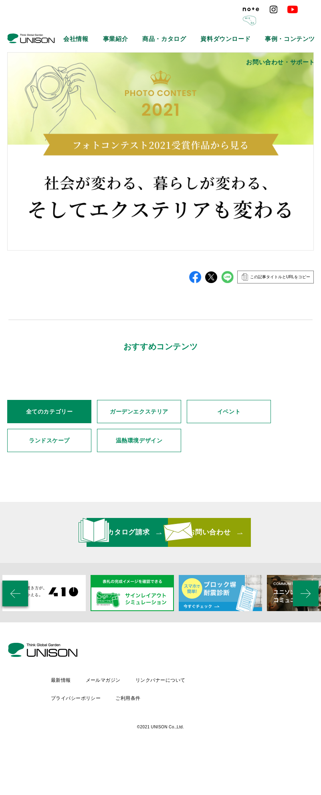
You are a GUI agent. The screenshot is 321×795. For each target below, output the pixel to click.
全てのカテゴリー (49, 485)
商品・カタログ (140, 24)
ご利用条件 (195, 739)
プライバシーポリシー (142, 739)
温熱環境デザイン (139, 514)
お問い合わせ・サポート (291, 24)
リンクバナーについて (229, 725)
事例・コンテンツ (235, 24)
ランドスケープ (49, 514)
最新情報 (127, 725)
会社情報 (72, 24)
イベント (228, 485)
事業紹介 (103, 24)
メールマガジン (170, 725)
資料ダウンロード (186, 24)
